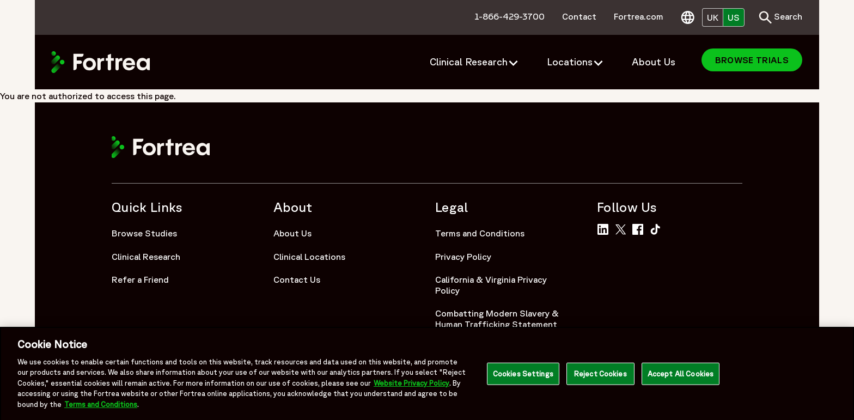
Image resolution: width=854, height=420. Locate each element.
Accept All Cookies (680, 377)
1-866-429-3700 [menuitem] (509, 16)
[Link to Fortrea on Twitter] (622, 228)
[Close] (837, 377)
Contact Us (296, 279)
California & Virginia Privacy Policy (491, 285)
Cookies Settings (523, 377)
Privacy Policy (463, 256)
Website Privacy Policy (411, 386)
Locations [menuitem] (570, 61)
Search (780, 17)
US (734, 17)
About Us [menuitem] (653, 61)
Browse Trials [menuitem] (752, 60)
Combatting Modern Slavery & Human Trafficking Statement (497, 318)
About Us (292, 233)
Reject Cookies (600, 377)
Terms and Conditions (479, 233)
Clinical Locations (309, 256)
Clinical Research (146, 256)
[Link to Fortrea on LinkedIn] (605, 228)
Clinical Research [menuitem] (469, 61)
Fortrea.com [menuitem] (638, 16)
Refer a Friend (140, 279)
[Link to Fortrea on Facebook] (640, 228)
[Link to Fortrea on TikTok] (658, 228)
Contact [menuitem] (579, 16)
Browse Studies (144, 233)
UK (712, 17)
